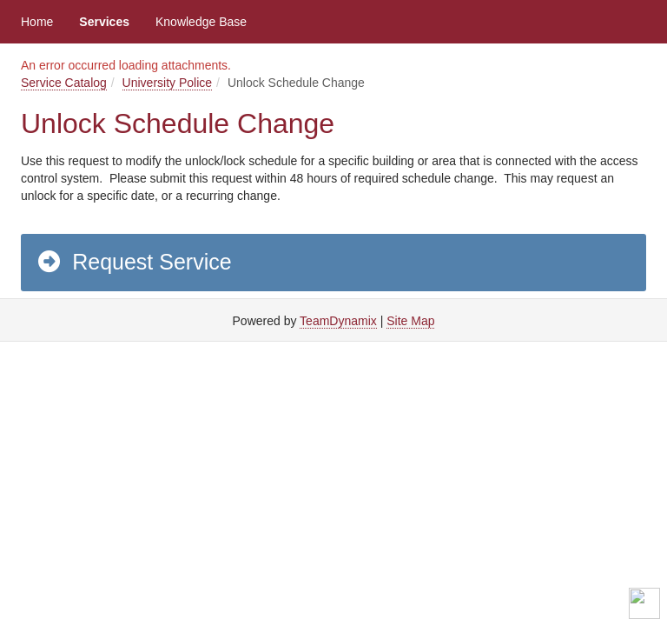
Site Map (410, 321)
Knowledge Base (201, 22)
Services (104, 22)
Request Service (134, 262)
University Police (167, 83)
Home (37, 22)
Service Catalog (64, 83)
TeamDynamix (338, 321)
